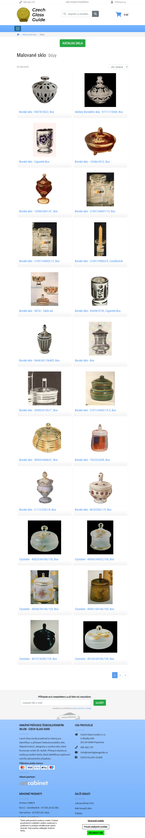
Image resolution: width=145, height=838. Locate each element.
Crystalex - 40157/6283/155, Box (38, 658)
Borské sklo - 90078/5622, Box (36, 112)
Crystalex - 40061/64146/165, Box (94, 609)
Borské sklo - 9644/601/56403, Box (39, 360)
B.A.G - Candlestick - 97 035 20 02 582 (39, 807)
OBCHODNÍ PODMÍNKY (77, 2)
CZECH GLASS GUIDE (91, 757)
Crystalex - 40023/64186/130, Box (38, 559)
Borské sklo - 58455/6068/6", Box (38, 460)
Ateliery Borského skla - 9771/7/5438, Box (99, 112)
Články (78, 813)
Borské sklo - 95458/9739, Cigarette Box (98, 311)
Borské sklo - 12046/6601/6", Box (38, 211)
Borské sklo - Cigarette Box (34, 161)
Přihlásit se (120, 2)
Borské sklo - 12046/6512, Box (92, 161)
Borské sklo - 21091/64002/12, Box (39, 261)
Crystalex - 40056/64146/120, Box (38, 609)
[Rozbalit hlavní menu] (17, 28)
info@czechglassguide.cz (94, 752)
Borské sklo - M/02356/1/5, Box (93, 509)
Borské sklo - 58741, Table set (36, 311)
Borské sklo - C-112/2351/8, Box (37, 509)
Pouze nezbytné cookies (95, 826)
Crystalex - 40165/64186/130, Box (94, 658)
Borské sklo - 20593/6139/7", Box (38, 410)
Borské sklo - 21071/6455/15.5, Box (95, 410)
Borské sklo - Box (84, 360)
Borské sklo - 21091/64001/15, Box (95, 211)
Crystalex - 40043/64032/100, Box (94, 559)
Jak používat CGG (84, 803)
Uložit (100, 702)
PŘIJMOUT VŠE (96, 832)
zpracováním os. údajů (81, 708)
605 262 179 (29, 2)
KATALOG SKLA (72, 43)
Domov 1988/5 (27, 803)
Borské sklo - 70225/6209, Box (92, 460)
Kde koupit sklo (83, 808)
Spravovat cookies (96, 820)
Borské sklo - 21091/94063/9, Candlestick (99, 261)
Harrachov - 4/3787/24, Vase (34, 812)
